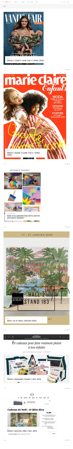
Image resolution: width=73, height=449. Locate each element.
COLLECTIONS (9, 213)
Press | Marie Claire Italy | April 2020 (23, 154)
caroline (5, 69)
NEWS (14, 213)
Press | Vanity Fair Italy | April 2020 (25, 60)
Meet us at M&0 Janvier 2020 (21, 321)
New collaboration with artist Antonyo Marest (23, 217)
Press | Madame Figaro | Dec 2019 (24, 379)
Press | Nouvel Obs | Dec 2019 (22, 431)
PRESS (8, 58)
